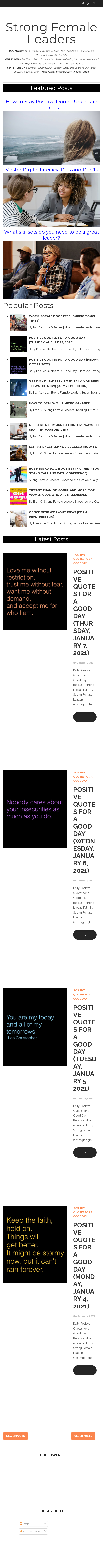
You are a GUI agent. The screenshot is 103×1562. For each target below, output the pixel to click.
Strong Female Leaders (51, 33)
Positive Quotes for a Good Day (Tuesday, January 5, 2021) (84, 1048)
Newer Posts (15, 1436)
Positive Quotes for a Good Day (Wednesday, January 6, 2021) (84, 830)
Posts (24, 1523)
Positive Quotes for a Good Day (82, 559)
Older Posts (83, 1436)
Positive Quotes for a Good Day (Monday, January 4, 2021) (84, 1265)
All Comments (30, 1531)
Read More (85, 718)
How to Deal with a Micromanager (59, 403)
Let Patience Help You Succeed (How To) (63, 447)
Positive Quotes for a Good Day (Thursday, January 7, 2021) (84, 612)
